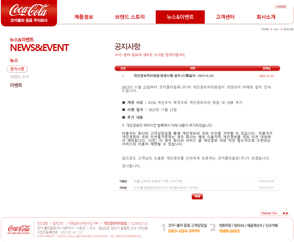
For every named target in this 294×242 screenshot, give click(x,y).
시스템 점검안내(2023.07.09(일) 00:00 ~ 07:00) (166, 187)
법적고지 (58, 223)
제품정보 (83, 17)
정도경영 (42, 223)
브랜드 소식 (19, 76)
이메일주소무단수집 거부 (83, 223)
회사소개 (265, 17)
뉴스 (14, 60)
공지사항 (17, 69)
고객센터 (225, 17)
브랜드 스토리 (130, 17)
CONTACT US (139, 223)
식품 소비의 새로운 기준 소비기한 (158, 181)
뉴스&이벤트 (180, 17)
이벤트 (16, 85)
